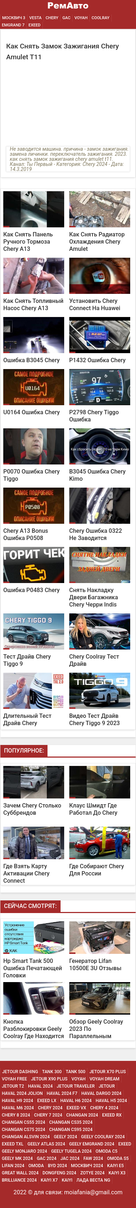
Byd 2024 (57, 1165)
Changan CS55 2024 (23, 1122)
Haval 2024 (40, 1086)
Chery (52, 18)
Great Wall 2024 (20, 1172)
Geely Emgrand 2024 (91, 1144)
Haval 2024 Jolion (22, 1093)
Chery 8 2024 (16, 1115)
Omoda (36, 1165)
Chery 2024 (50, 1107)
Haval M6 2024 (18, 1107)
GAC (66, 18)
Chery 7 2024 (48, 1115)
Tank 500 (75, 1071)
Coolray (100, 18)
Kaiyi (67, 1180)
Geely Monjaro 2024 (24, 1151)
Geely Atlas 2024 (46, 1144)
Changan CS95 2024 (71, 1129)
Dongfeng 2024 (59, 1172)
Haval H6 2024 (75, 1100)
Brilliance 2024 (19, 1180)
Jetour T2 (13, 1086)
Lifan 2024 (13, 1165)
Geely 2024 (65, 1136)
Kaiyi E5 (115, 1165)
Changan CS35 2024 (71, 1122)
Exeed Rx (111, 1115)
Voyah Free (14, 1078)
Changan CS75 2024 (23, 1129)
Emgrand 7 (13, 25)
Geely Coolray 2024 (103, 1136)
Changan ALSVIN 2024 (26, 1136)
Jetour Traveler (76, 1086)
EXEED (35, 25)
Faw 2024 (93, 1158)
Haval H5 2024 (111, 1100)
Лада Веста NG (93, 1180)
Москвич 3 (13, 18)
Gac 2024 (46, 1158)
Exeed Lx (46, 1100)
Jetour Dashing (20, 1071)
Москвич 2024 (87, 1165)
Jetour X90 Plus (49, 1078)
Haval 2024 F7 (62, 1093)
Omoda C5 (107, 1151)
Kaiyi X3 (116, 1172)
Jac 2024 (70, 1158)
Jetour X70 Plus (107, 1071)
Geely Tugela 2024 (71, 1151)
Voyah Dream (104, 1078)
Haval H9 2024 (17, 1100)
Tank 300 (52, 1071)
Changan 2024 (82, 1115)
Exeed (124, 1144)
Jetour (107, 1086)
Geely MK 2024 (17, 1158)
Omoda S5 (118, 1158)
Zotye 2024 (92, 1172)
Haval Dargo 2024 (101, 1093)
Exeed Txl (13, 1144)
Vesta (35, 18)
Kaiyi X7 (49, 1180)
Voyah (80, 18)
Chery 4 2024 (104, 1107)
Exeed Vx (76, 1107)
